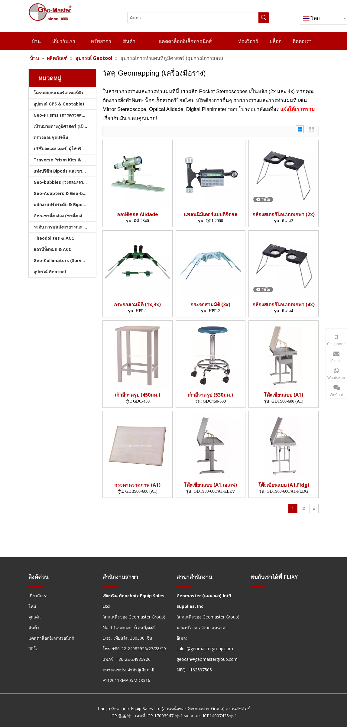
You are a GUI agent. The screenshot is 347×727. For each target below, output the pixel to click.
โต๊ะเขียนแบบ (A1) (283, 395)
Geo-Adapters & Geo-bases (63, 193)
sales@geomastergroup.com (205, 648)
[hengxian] (35, 586)
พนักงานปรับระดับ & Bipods (61, 204)
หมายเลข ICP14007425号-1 (210, 716)
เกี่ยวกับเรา (38, 596)
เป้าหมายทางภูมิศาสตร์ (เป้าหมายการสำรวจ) (65, 126)
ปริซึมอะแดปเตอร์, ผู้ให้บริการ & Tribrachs (65, 148)
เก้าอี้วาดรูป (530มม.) (210, 395)
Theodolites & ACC (54, 238)
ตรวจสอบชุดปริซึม (51, 137)
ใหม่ (32, 606)
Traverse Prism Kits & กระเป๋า (65, 160)
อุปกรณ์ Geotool (50, 271)
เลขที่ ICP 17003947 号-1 (159, 716)
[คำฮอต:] (263, 17)
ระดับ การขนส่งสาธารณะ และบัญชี (65, 227)
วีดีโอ (33, 648)
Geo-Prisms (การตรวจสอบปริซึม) (65, 115)
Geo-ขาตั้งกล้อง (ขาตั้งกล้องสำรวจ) (65, 216)
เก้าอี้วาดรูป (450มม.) (137, 395)
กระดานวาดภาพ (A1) (137, 485)
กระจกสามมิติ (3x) (210, 304)
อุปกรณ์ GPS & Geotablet (59, 104)
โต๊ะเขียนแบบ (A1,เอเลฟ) (210, 485)
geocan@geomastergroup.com (207, 659)
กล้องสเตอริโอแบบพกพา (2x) (283, 214)
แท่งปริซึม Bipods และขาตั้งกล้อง (65, 171)
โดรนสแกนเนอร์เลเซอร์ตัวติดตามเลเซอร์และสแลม (65, 93)
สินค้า (33, 627)
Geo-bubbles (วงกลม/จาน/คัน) (64, 182)
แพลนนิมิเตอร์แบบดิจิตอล (210, 214)
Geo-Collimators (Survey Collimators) (65, 260)
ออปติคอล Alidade (137, 214)
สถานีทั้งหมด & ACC (52, 249)
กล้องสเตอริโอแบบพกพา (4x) (283, 304)
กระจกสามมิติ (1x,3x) (137, 304)
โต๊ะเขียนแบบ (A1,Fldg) (283, 485)
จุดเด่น (34, 617)
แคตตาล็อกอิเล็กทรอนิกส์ (51, 638)
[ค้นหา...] (193, 17)
